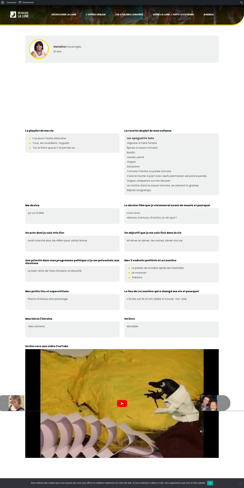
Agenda (209, 14)
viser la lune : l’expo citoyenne (173, 14)
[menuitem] (3, 2)
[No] (240, 483)
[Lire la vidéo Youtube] (122, 403)
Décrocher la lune (64, 14)
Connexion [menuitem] (11, 2)
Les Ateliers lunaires (129, 14)
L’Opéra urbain (96, 14)
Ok (210, 483)
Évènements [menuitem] (26, 2)
